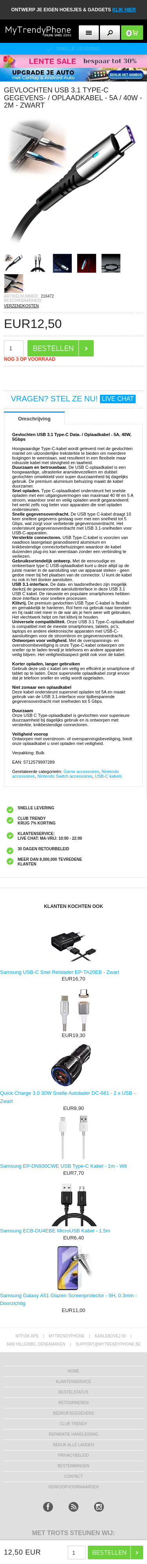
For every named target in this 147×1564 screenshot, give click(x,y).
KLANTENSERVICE (73, 1382)
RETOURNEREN (73, 1403)
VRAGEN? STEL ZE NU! (73, 398)
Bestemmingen (73, 1466)
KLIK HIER (124, 9)
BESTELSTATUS (73, 1392)
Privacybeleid (73, 1455)
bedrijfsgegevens (73, 1413)
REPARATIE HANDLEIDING (73, 1434)
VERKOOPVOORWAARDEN (73, 1487)
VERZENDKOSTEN (21, 306)
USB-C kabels (108, 776)
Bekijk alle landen (73, 1445)
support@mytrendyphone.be (108, 1344)
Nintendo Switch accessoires (65, 776)
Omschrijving (34, 419)
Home (74, 1371)
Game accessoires (81, 771)
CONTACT (73, 1476)
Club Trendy (73, 1424)
